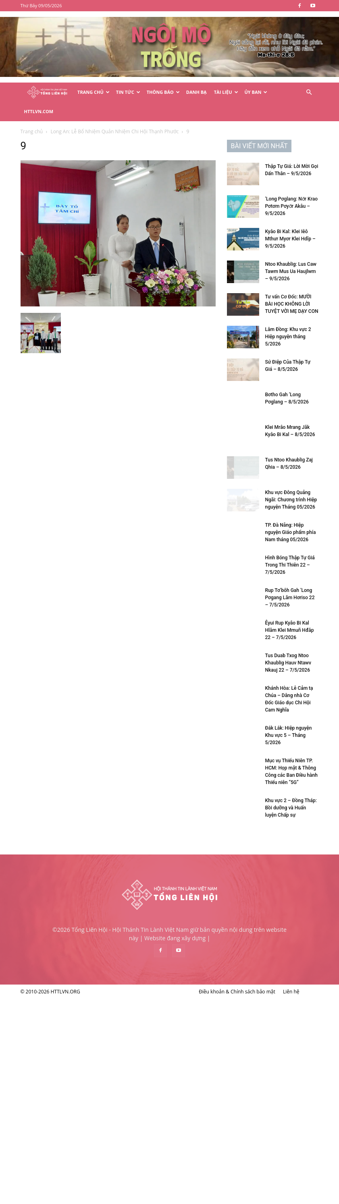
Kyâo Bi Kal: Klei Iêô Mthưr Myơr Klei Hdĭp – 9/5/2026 (84, 444)
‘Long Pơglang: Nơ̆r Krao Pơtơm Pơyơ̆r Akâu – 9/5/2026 (85, 411)
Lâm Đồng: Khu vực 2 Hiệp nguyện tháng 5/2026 (82, 542)
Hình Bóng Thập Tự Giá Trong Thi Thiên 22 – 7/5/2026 (83, 770)
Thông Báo (163, 92)
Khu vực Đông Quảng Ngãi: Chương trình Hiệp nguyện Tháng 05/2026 (85, 705)
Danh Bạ (196, 92)
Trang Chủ (93, 92)
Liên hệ (291, 1196)
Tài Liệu (226, 92)
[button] (309, 92)
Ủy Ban (256, 92)
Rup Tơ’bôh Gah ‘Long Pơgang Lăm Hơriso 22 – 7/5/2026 (83, 802)
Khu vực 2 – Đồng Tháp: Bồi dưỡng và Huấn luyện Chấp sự (84, 1013)
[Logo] (47, 92)
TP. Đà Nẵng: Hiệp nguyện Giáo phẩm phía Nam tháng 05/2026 (84, 737)
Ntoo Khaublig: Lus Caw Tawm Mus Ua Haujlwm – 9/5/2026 (84, 476)
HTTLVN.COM (39, 111)
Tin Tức (128, 92)
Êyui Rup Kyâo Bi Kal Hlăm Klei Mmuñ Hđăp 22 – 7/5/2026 (83, 835)
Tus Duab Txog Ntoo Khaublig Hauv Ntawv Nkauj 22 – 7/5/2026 (82, 868)
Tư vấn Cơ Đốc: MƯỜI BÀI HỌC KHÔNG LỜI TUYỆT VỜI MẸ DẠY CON (85, 509)
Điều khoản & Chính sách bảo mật (237, 1196)
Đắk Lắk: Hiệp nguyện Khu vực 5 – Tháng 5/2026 (82, 940)
